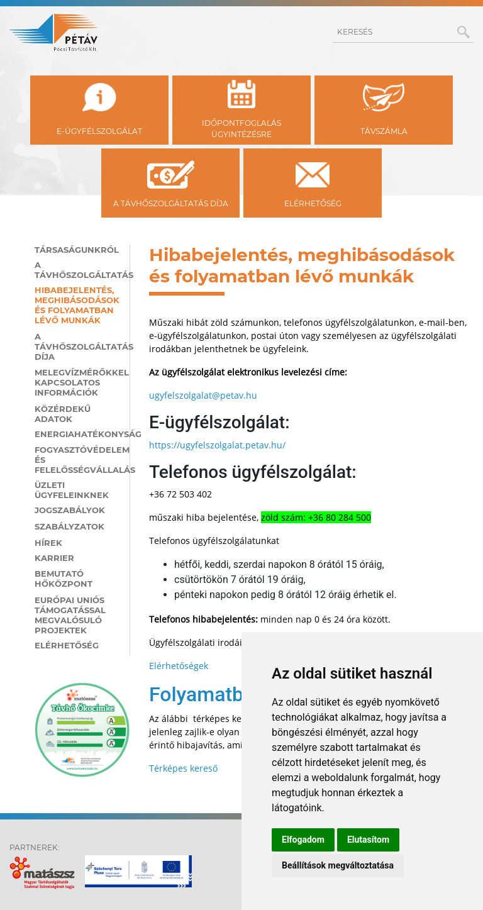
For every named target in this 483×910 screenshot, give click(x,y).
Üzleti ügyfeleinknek (72, 490)
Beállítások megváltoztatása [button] (338, 865)
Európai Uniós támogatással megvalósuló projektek (70, 615)
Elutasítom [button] (368, 840)
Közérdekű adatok (63, 414)
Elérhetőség (67, 645)
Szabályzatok (69, 526)
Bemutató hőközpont (63, 579)
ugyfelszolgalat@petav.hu (203, 395)
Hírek (48, 543)
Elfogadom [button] (303, 840)
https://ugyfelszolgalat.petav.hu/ (217, 445)
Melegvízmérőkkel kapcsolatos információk (77, 382)
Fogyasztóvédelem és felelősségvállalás (77, 460)
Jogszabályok (70, 510)
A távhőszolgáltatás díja (77, 346)
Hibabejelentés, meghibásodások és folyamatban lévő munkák (77, 305)
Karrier (54, 558)
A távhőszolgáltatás (77, 270)
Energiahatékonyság (77, 434)
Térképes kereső (183, 768)
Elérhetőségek (178, 666)
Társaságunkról (77, 250)
